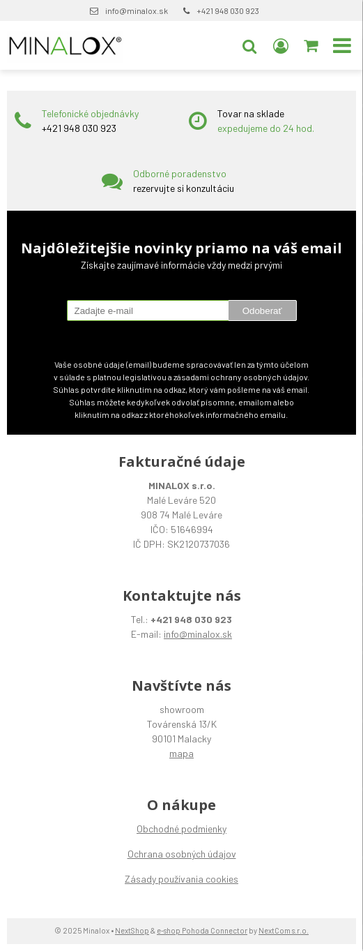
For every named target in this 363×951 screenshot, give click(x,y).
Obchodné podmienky (181, 828)
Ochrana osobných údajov (182, 854)
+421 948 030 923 (227, 10)
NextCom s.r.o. (283, 930)
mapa (181, 753)
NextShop (132, 930)
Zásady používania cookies (181, 879)
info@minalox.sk (136, 10)
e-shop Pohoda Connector (202, 930)
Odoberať (262, 311)
